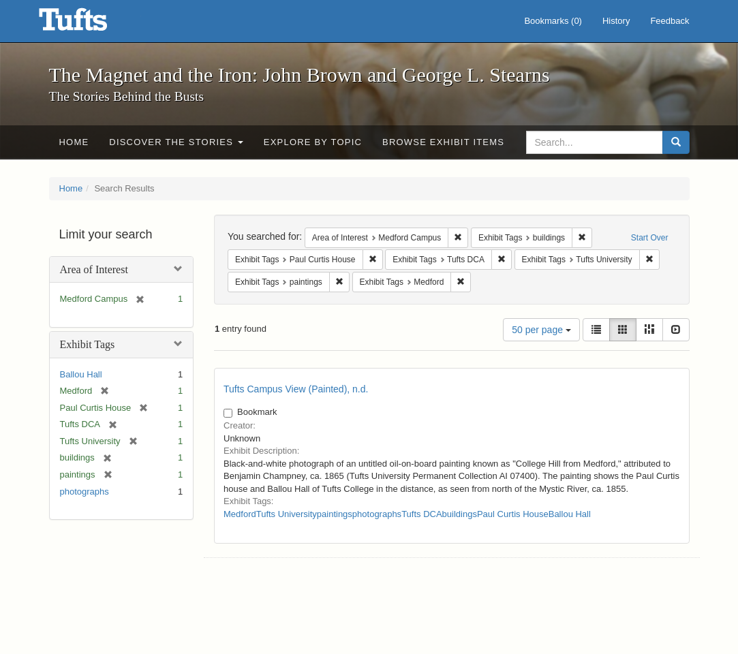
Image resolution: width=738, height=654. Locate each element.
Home (74, 142)
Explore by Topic (313, 142)
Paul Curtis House (513, 514)
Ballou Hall (81, 374)
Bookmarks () (553, 21)
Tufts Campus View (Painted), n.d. (296, 389)
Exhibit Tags (87, 344)
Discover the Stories (176, 142)
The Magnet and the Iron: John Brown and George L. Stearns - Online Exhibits (90, 24)
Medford (240, 514)
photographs (84, 491)
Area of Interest (94, 269)
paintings (334, 514)
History (616, 21)
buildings (459, 514)
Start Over (649, 238)
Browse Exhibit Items (443, 142)
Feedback (669, 21)
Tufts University (286, 514)
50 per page (541, 329)
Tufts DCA (421, 514)
